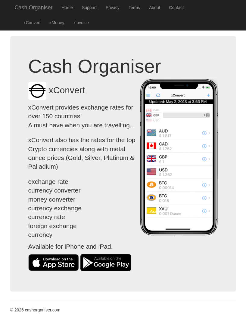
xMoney (57, 22)
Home (67, 7)
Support (89, 7)
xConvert (32, 22)
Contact (176, 7)
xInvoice (81, 22)
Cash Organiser (34, 8)
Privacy (113, 7)
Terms (134, 7)
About (154, 7)
